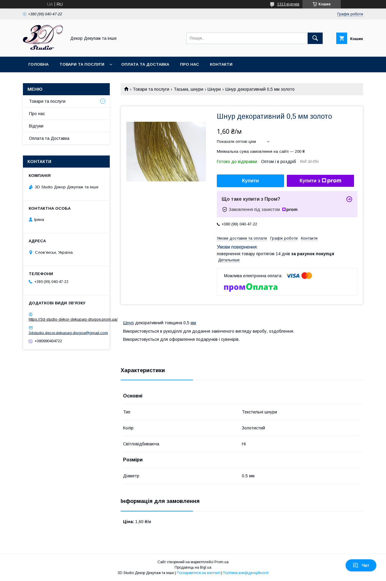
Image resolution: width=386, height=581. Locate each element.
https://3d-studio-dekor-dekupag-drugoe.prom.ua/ (73, 319)
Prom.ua (221, 562)
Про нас (189, 64)
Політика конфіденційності (245, 573)
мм (193, 322)
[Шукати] (315, 38)
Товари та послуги (81, 64)
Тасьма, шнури (188, 89)
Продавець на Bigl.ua (193, 567)
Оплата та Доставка (145, 64)
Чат (361, 565)
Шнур (128, 322)
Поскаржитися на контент (198, 573)
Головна (38, 64)
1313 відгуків (288, 4)
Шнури (214, 89)
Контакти (221, 64)
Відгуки (36, 126)
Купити (250, 180)
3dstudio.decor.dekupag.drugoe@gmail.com (68, 332)
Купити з (320, 181)
